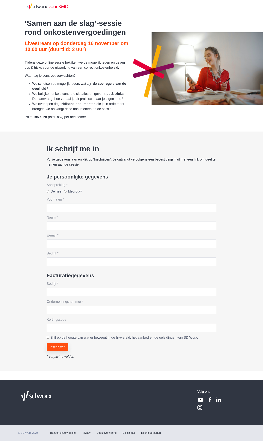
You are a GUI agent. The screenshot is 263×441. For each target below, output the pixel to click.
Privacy (86, 432)
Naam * (52, 217)
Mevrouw (75, 191)
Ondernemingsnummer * (65, 301)
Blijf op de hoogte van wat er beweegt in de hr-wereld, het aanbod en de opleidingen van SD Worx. (124, 337)
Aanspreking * (57, 185)
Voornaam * (55, 199)
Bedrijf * (52, 253)
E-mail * (52, 235)
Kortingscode (56, 319)
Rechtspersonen (151, 432)
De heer (57, 191)
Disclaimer (129, 432)
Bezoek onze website (63, 432)
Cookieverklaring (106, 432)
